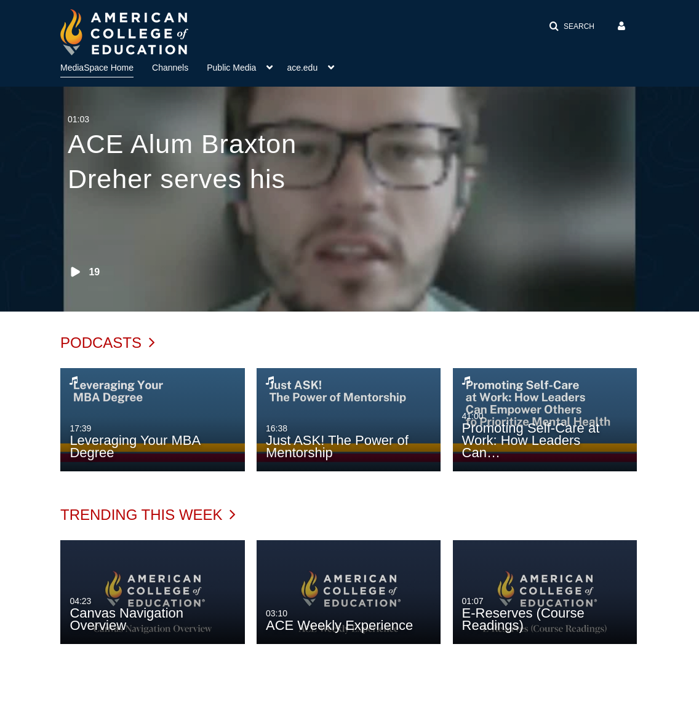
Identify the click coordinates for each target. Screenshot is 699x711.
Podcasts (107, 342)
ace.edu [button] (302, 68)
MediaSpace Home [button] (97, 68)
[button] (571, 26)
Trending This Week (148, 514)
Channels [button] (170, 68)
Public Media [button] (231, 68)
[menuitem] (106, 66)
